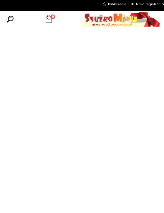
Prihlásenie (117, 4)
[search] (10, 19)
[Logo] (121, 19)
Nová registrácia (150, 4)
